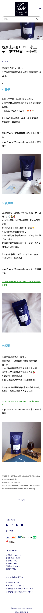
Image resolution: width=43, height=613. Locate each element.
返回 (21, 499)
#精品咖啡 (21, 476)
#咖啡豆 (28, 476)
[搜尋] (37, 19)
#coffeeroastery (17, 489)
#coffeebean (12, 485)
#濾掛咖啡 (35, 476)
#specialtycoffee (34, 485)
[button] (2, 8)
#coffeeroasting (29, 489)
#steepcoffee (7, 489)
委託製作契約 (11, 569)
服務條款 (18, 612)
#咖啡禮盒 (5, 482)
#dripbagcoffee (22, 485)
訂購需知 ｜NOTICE (13, 566)
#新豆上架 (13, 476)
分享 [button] (5, 61)
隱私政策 (25, 612)
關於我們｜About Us (14, 555)
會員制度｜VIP (11, 563)
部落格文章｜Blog (13, 558)
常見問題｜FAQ (11, 561)
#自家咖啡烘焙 (15, 482)
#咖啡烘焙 (14, 479)
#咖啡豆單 (5, 476)
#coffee (4, 485)
